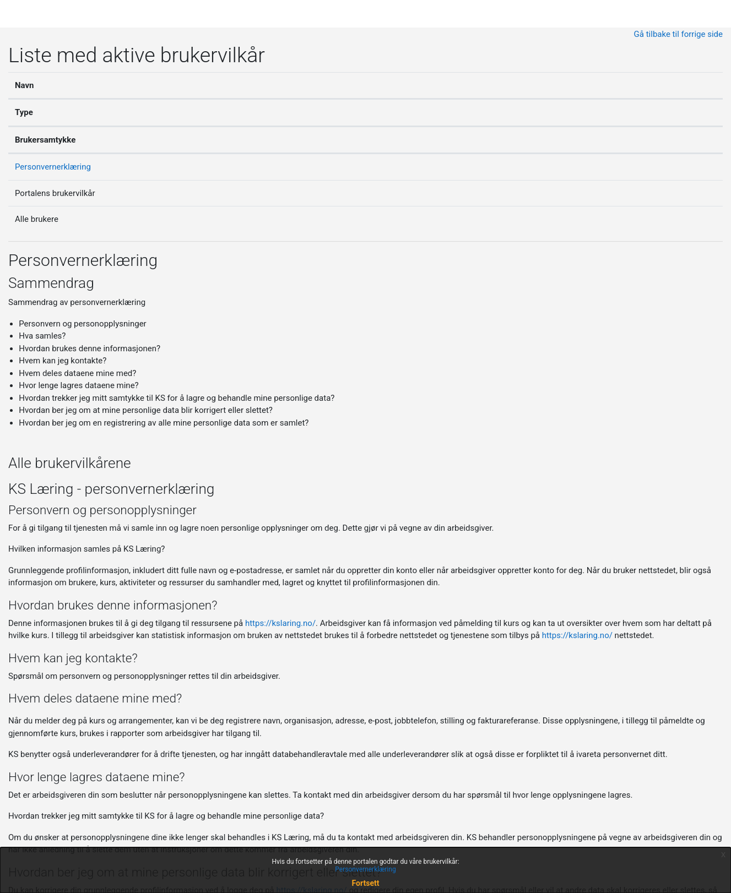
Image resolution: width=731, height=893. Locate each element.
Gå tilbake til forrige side (678, 34)
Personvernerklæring (53, 167)
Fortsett (366, 883)
